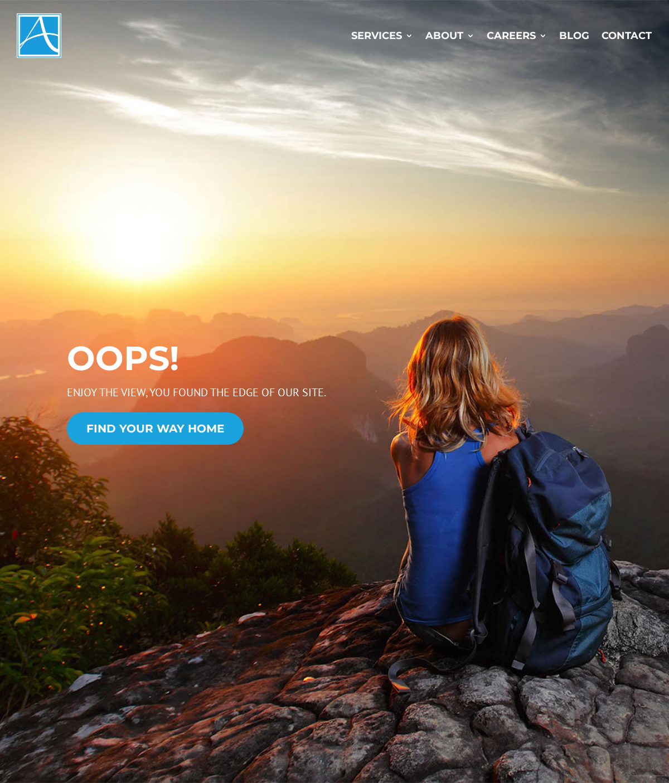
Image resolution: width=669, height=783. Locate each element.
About (444, 36)
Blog (574, 36)
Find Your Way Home (155, 428)
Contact (627, 36)
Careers (511, 36)
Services (376, 36)
